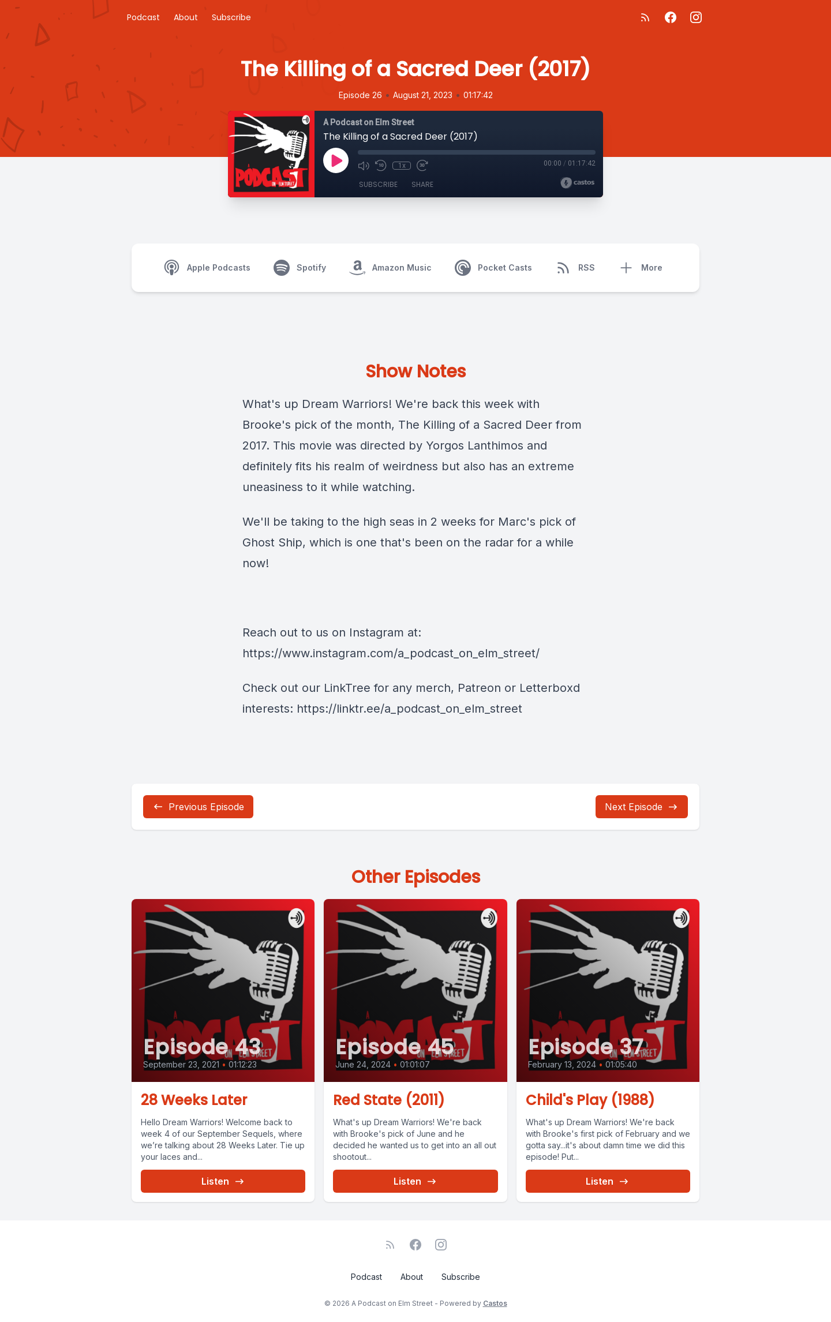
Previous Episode (198, 806)
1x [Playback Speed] (402, 166)
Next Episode (642, 806)
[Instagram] (696, 17)
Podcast (143, 17)
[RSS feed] (645, 17)
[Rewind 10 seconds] (381, 165)
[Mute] (363, 165)
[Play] (336, 160)
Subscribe (231, 17)
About (186, 17)
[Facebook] (670, 17)
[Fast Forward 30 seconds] (422, 165)
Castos (495, 1303)
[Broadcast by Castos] (577, 183)
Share (422, 184)
